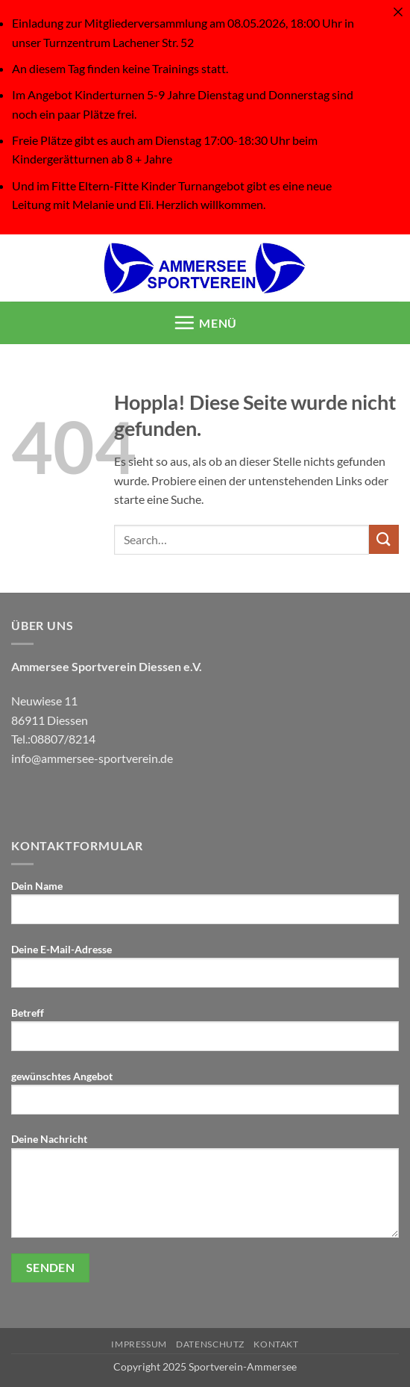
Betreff (205, 1034)
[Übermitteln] (384, 539)
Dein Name (205, 907)
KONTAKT (275, 1344)
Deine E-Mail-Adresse (205, 971)
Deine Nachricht (205, 1190)
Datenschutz (210, 1344)
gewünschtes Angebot (205, 1098)
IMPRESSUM (139, 1344)
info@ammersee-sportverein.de (92, 758)
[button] (205, 322)
